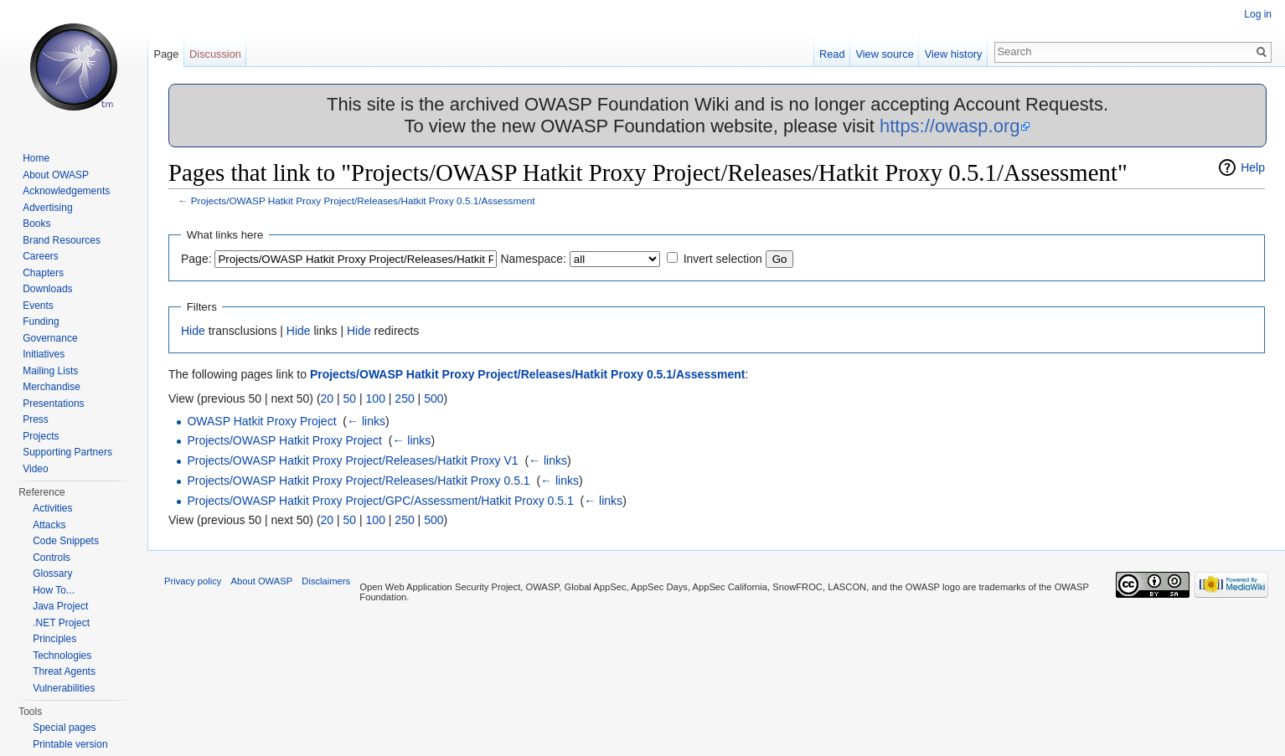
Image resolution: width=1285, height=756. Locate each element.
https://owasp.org (950, 126)
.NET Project (61, 623)
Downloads (47, 289)
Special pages (64, 727)
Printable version (70, 744)
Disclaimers (326, 581)
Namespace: (533, 258)
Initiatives (44, 354)
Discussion (215, 54)
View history (954, 54)
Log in (1258, 14)
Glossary (52, 573)
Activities (52, 508)
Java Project (60, 606)
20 (327, 398)
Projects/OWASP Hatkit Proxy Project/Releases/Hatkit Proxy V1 (352, 460)
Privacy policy (192, 581)
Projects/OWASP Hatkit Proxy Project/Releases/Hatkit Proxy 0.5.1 (358, 480)
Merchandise (51, 387)
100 (375, 398)
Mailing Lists (50, 371)
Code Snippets (66, 541)
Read (832, 54)
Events (38, 305)
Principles (54, 639)
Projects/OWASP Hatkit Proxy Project (284, 440)
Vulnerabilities (64, 688)
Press (36, 419)
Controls (51, 557)
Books (36, 223)
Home (36, 158)
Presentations (53, 403)
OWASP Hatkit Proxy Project (261, 421)
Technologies (62, 655)
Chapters (43, 273)
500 (433, 398)
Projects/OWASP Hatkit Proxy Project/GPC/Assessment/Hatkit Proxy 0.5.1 (380, 500)
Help (1253, 167)
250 (404, 398)
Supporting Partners (67, 452)
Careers (41, 256)
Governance (50, 338)
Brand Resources (62, 240)
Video (35, 469)
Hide (193, 330)
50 (350, 398)
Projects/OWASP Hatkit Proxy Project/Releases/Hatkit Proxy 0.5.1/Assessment (363, 200)
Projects (41, 436)
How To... (54, 590)
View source (884, 54)
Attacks (49, 525)
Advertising (47, 207)
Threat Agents (64, 671)
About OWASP (56, 175)
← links (366, 421)
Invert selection (723, 258)
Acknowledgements (66, 191)
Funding (41, 321)
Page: (196, 258)
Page (165, 54)
